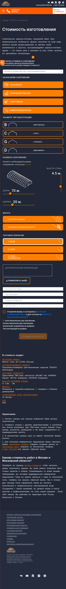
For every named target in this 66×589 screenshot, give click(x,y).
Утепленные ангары (15, 517)
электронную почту (10, 447)
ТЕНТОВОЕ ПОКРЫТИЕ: (13, 373)
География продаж (14, 531)
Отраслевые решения (15, 520)
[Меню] (3, 10)
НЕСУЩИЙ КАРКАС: (11, 360)
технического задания (18, 444)
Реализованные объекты (17, 525)
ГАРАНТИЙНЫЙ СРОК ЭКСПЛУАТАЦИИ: (20, 395)
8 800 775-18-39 (59, 5)
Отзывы (10, 539)
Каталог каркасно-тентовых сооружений (24, 515)
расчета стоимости (33, 465)
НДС (4, 400)
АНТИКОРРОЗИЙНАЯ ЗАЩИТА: (16, 365)
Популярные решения (15, 523)
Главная (5, 20)
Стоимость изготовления (17, 528)
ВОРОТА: (6, 387)
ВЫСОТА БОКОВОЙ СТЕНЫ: (15, 381)
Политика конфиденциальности (20, 544)
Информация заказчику (17, 533)
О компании (12, 536)
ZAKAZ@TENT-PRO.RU (44, 5)
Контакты (11, 541)
